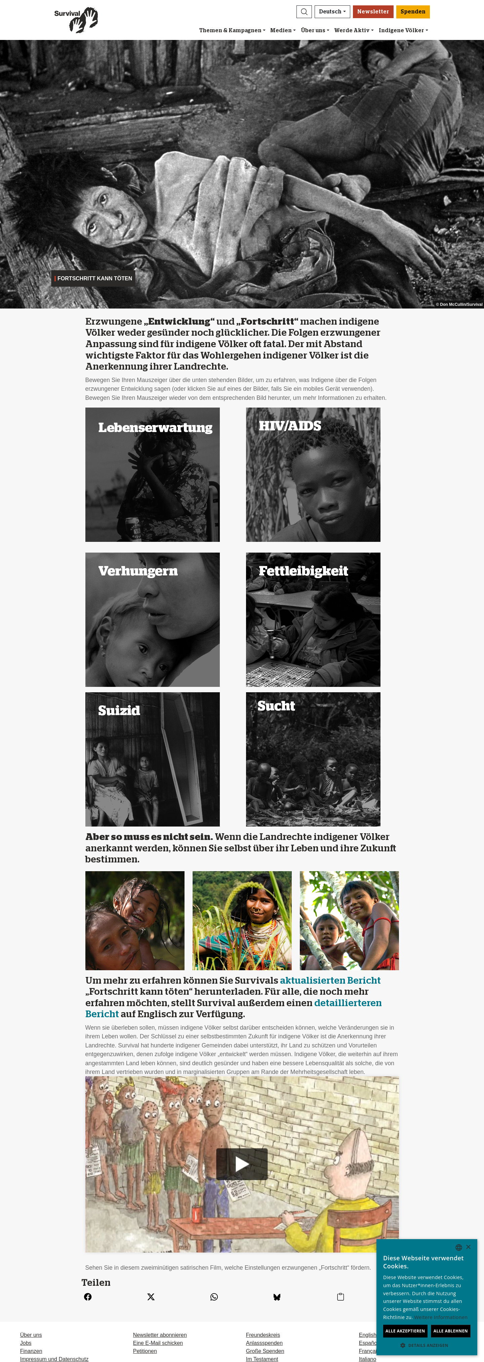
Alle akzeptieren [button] (405, 1331)
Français (369, 1351)
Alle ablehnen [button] (451, 1331)
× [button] (468, 1247)
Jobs (26, 1343)
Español (368, 1343)
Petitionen (145, 1351)
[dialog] (426, 1297)
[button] (304, 11)
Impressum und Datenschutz (54, 1359)
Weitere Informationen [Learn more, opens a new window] (441, 1317)
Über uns (313, 30)
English (367, 1335)
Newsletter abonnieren (160, 1335)
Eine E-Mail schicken (158, 1343)
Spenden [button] (413, 11)
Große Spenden (265, 1351)
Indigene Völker (401, 30)
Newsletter (373, 11)
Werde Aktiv (352, 30)
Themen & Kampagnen (230, 30)
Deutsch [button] (330, 11)
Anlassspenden (264, 1343)
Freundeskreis (263, 1335)
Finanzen (31, 1351)
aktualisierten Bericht (330, 981)
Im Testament (262, 1359)
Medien (281, 30)
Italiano (367, 1359)
